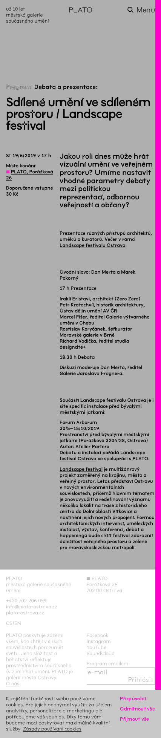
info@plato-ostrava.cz (31, 606)
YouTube (97, 647)
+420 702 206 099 (26, 600)
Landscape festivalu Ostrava (92, 245)
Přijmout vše (134, 719)
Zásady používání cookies (52, 729)
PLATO (80, 10)
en (17, 623)
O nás (13, 683)
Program (19, 87)
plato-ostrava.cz (25, 613)
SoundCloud (101, 653)
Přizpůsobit (133, 698)
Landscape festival (81, 469)
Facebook (98, 635)
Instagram (99, 641)
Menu (145, 10)
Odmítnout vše (137, 709)
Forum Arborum (78, 422)
